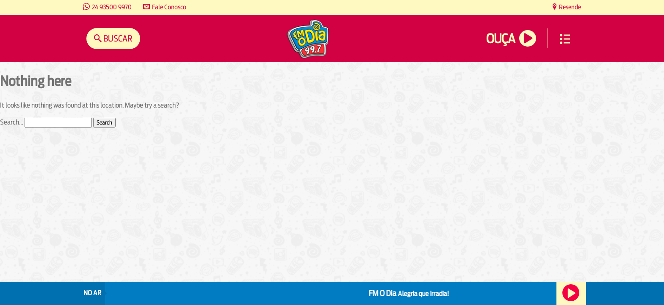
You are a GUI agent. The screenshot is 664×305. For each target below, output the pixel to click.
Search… (11, 122)
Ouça (500, 38)
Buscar (117, 38)
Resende (569, 7)
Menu (565, 39)
